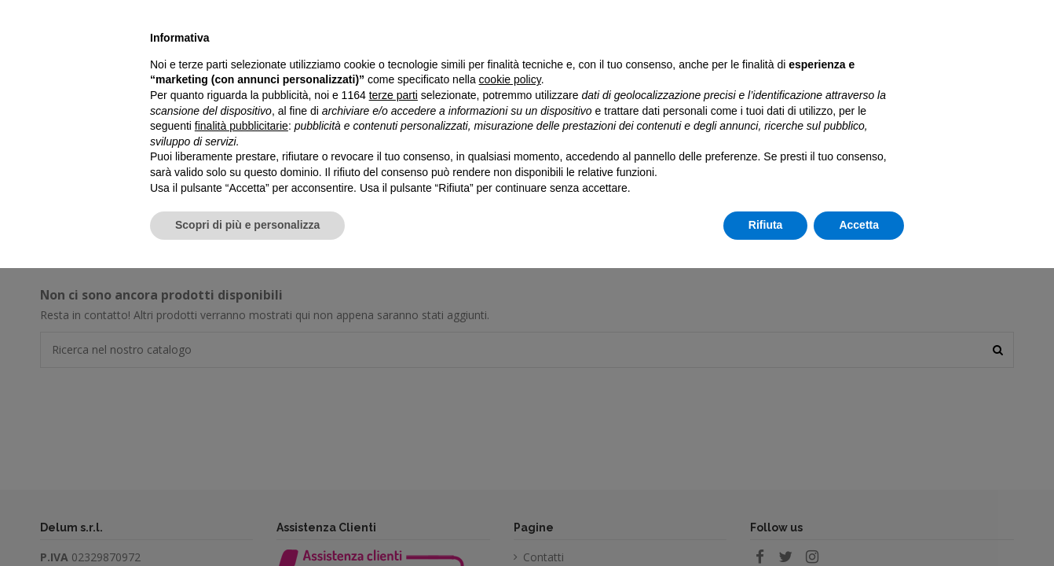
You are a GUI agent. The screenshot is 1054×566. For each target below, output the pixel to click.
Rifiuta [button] (765, 522)
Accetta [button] (859, 522)
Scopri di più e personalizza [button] (247, 522)
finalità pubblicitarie (241, 423)
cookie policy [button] (510, 378)
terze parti (393, 393)
